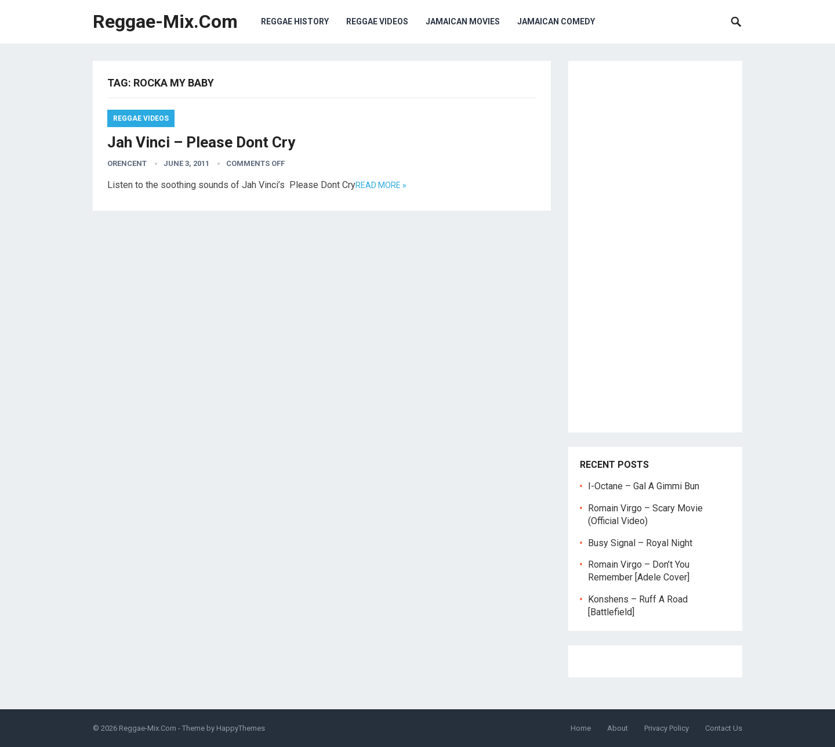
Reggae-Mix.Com (165, 21)
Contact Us (723, 728)
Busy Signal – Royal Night (640, 542)
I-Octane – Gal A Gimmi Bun (643, 486)
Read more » (380, 185)
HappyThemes (240, 728)
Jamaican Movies (463, 21)
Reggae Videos (377, 21)
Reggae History (295, 21)
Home (581, 728)
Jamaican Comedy (556, 21)
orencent (127, 163)
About (617, 728)
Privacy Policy (666, 728)
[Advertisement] (655, 247)
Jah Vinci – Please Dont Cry (201, 142)
